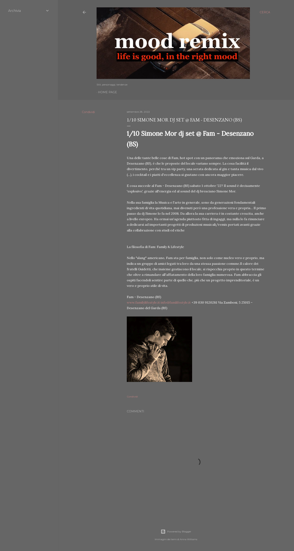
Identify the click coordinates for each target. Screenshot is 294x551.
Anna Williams (188, 539)
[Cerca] (265, 12)
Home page (107, 92)
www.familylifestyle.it (143, 302)
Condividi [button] (88, 112)
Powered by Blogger (176, 531)
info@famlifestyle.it (176, 302)
